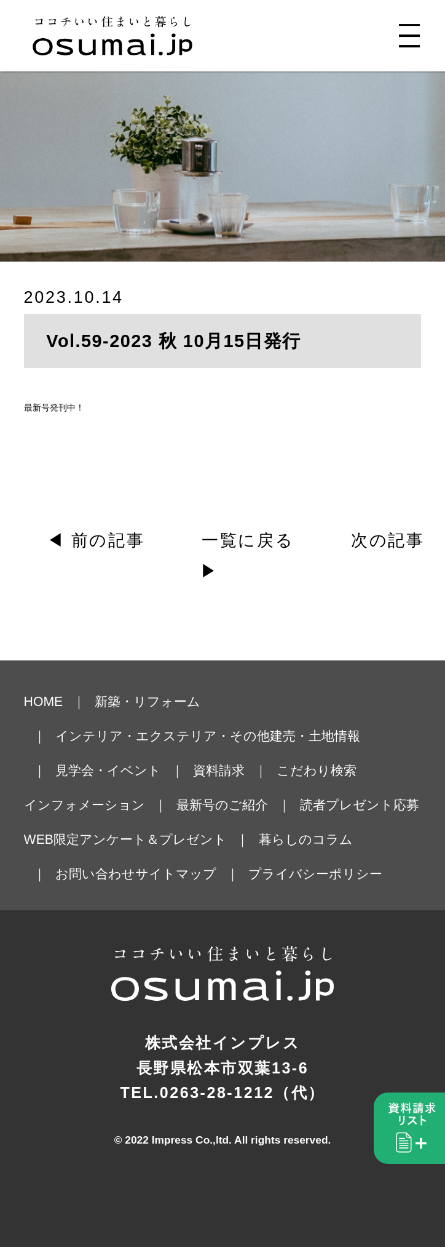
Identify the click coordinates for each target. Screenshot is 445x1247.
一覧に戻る (248, 540)
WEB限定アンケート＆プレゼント (125, 839)
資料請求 (219, 770)
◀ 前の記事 (96, 540)
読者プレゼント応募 (359, 805)
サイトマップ (175, 874)
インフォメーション (84, 805)
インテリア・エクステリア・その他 (162, 736)
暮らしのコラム (306, 839)
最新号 (37, 407)
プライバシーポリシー (315, 874)
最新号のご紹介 (222, 805)
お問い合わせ (95, 874)
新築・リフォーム (147, 701)
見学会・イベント (108, 770)
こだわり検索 (316, 770)
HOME (43, 701)
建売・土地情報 (315, 736)
